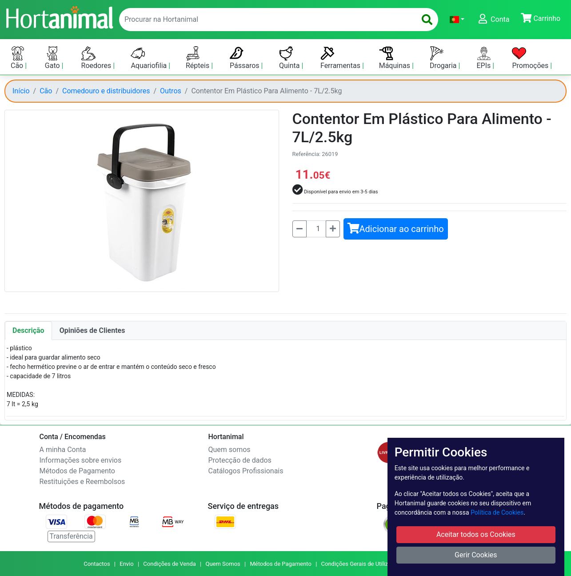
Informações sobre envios (81, 460)
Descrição (28, 330)
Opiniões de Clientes (92, 330)
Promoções (531, 58)
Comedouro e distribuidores (106, 91)
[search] (427, 19)
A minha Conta (63, 449)
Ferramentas (341, 58)
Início (21, 91)
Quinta (290, 58)
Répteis (198, 58)
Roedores (97, 58)
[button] (457, 19)
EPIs (485, 58)
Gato (53, 58)
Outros (170, 91)
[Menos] (299, 228)
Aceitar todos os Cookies (475, 534)
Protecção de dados (240, 460)
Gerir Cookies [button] (476, 555)
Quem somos (229, 449)
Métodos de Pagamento (77, 471)
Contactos (97, 563)
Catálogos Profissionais (246, 471)
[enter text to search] (265, 19)
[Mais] (333, 228)
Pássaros (245, 58)
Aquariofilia (149, 58)
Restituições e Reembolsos (82, 481)
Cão (18, 58)
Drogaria (444, 58)
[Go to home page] (59, 16)
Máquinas (395, 58)
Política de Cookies (497, 512)
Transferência (71, 536)
